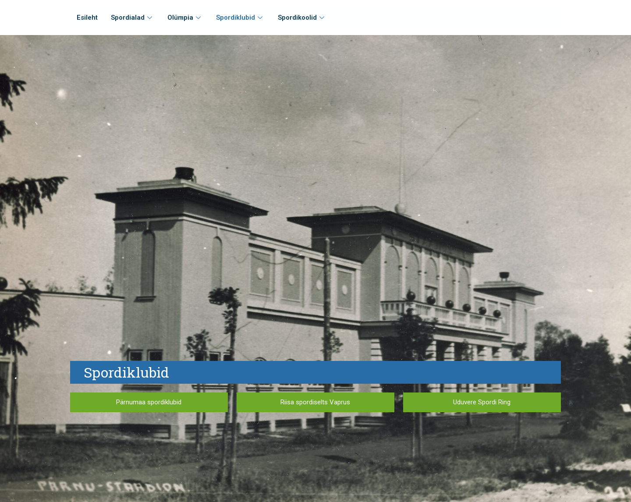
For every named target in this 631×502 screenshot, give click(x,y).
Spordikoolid (302, 17)
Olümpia (185, 17)
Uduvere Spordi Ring (481, 402)
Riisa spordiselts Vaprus (315, 402)
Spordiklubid (240, 17)
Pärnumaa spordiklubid (148, 402)
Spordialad (132, 17)
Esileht (87, 17)
